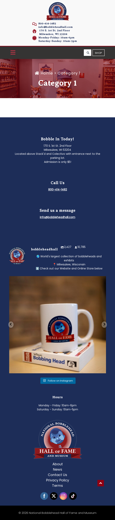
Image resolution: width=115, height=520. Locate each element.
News (57, 469)
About (57, 464)
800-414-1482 (47, 23)
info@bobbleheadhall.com (55, 27)
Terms (57, 485)
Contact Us (57, 474)
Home (44, 73)
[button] (13, 53)
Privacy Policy (57, 480)
